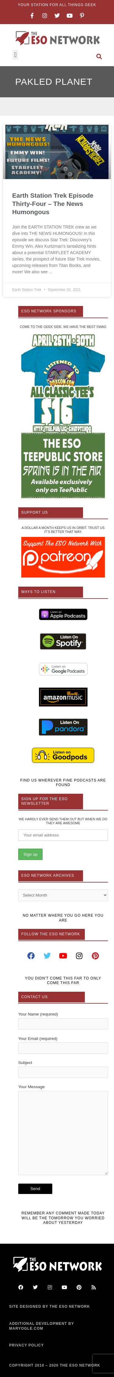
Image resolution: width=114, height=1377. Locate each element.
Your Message (63, 1130)
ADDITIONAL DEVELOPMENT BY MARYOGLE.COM (41, 1326)
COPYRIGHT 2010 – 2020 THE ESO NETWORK (54, 1365)
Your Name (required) (63, 1021)
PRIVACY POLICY (26, 1345)
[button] (15, 55)
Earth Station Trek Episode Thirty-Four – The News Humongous (52, 204)
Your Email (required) (63, 1045)
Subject (63, 1069)
